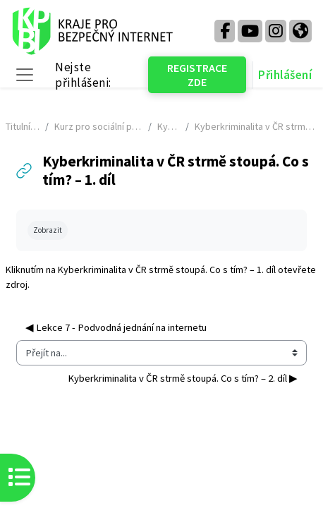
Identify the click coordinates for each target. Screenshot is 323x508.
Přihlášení (285, 75)
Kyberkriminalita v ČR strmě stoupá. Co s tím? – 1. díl (167, 269)
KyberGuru (168, 126)
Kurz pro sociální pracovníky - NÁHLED (98, 126)
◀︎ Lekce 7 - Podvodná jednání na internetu (116, 327)
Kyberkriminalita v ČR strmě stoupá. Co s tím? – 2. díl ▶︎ (183, 378)
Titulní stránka (22, 126)
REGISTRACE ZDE (197, 75)
